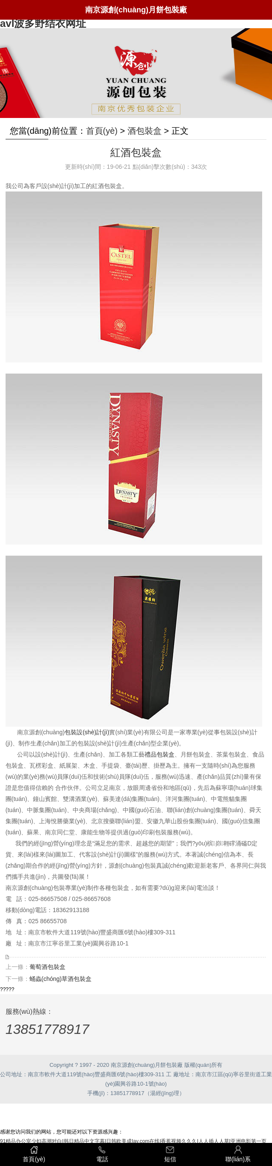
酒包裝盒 (144, 130)
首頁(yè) (102, 130)
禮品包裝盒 (159, 754)
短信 (170, 1154)
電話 (102, 1154)
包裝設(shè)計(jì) (87, 732)
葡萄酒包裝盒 (47, 966)
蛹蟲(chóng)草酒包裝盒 (61, 978)
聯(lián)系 (238, 1154)
